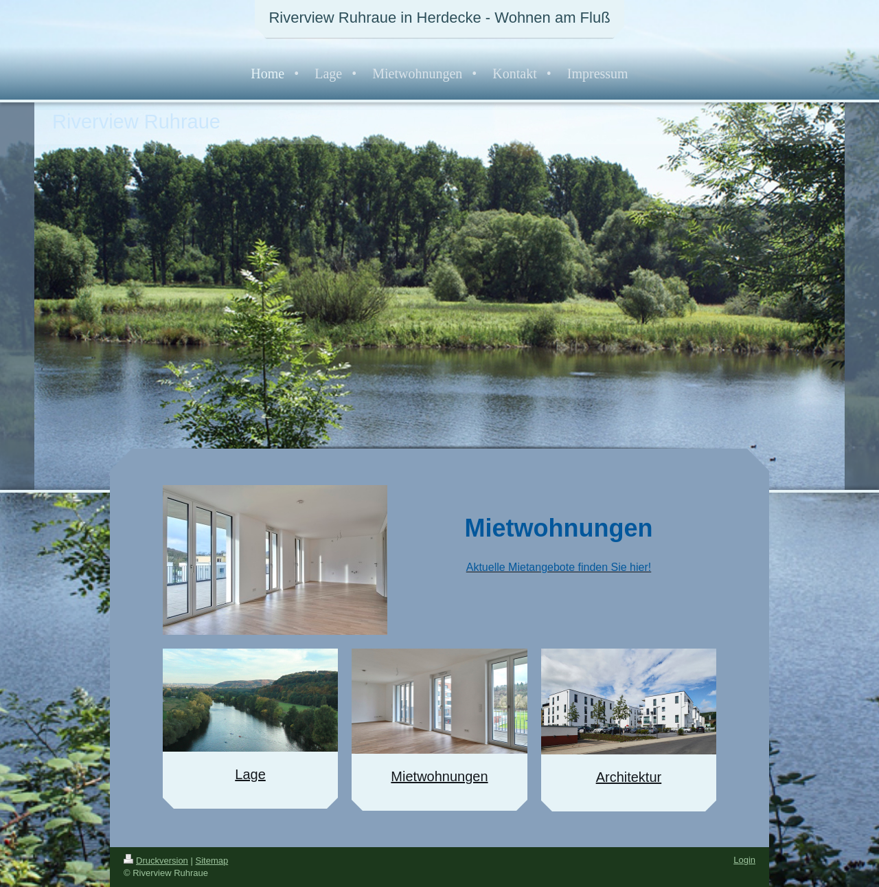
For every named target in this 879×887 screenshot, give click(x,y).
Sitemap (212, 860)
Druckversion (156, 860)
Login (744, 860)
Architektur (629, 777)
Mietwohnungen (439, 776)
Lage (250, 774)
